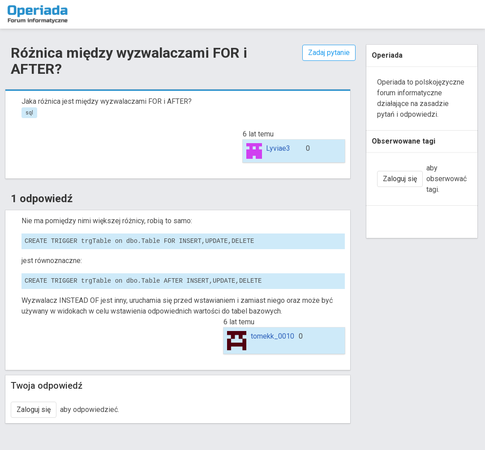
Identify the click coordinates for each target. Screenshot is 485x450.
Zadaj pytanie (329, 52)
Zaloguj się (34, 409)
